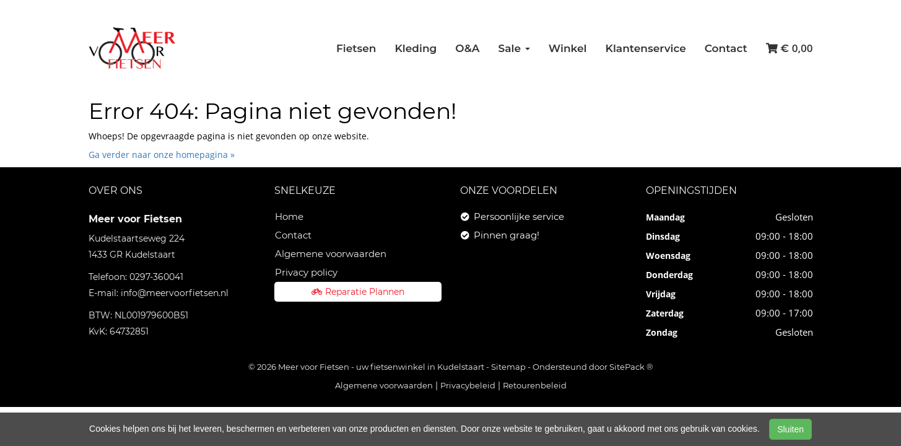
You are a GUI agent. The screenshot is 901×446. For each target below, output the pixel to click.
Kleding (415, 48)
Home (289, 216)
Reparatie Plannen (357, 291)
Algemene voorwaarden (330, 254)
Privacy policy (306, 272)
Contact (726, 48)
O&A (467, 48)
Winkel (568, 48)
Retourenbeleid (535, 385)
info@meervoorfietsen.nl (175, 293)
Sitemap (508, 367)
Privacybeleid (467, 385)
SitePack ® (631, 367)
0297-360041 (156, 276)
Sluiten (790, 429)
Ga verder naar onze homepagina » (162, 154)
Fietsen (356, 48)
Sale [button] (514, 48)
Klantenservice (646, 48)
